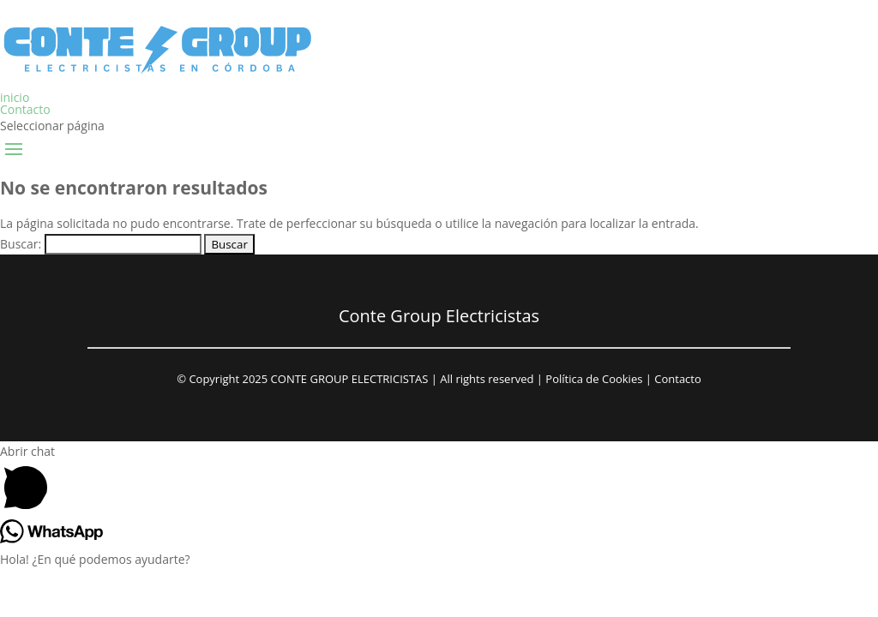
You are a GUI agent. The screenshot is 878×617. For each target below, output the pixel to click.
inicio (14, 97)
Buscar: (20, 244)
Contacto (25, 109)
